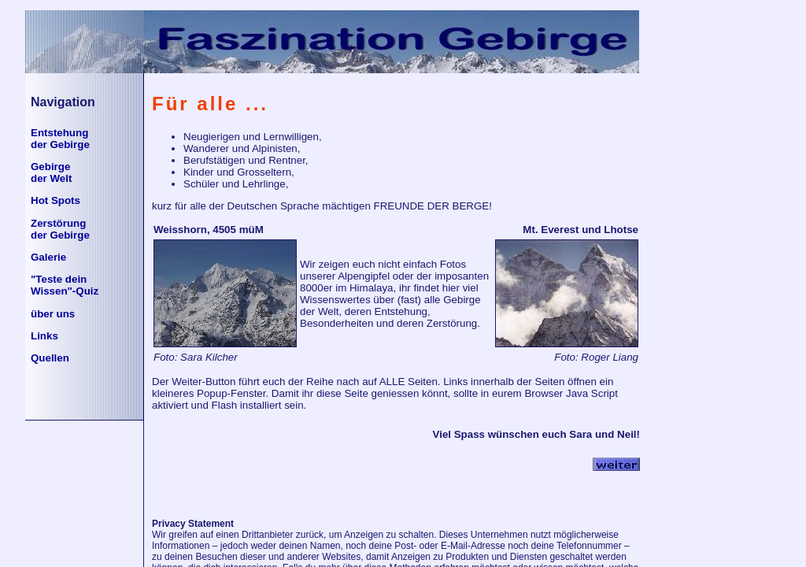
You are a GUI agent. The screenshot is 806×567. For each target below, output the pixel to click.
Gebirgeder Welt (51, 172)
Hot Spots (55, 200)
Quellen (50, 358)
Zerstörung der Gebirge (60, 229)
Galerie (48, 257)
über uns (53, 314)
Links (44, 336)
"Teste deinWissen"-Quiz (64, 285)
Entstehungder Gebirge (60, 138)
